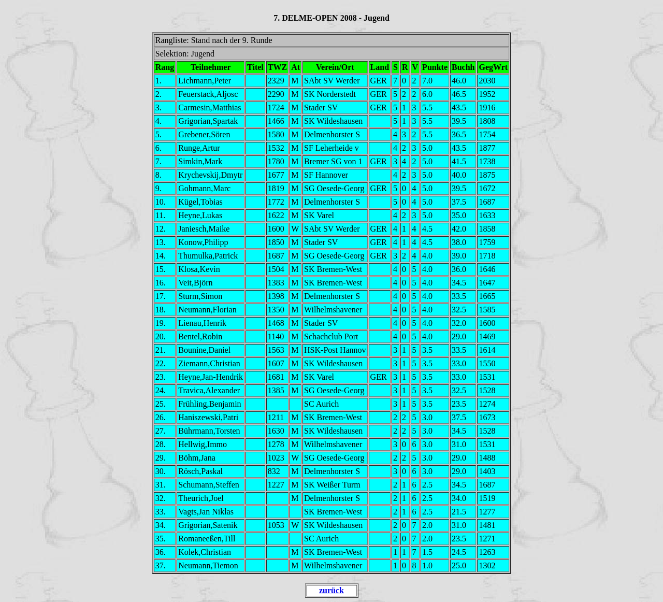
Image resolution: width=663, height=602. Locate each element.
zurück (331, 590)
